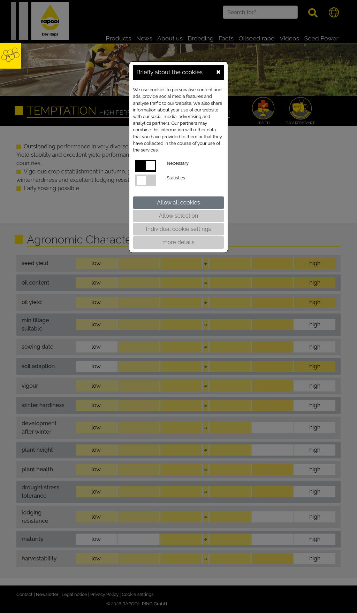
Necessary (178, 163)
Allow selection (178, 215)
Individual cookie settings (178, 229)
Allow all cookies (178, 202)
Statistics (176, 177)
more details (178, 242)
